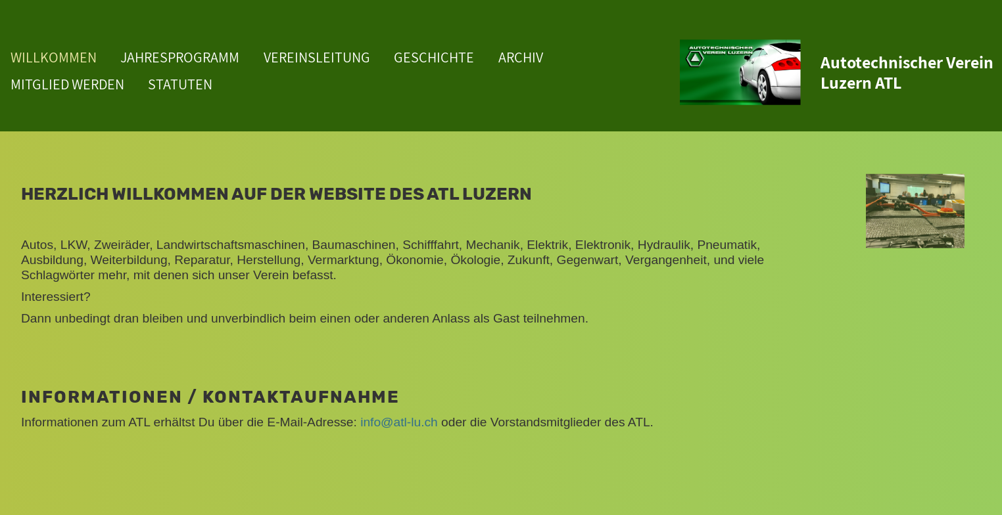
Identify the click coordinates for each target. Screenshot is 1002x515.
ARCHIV (520, 57)
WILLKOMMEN (54, 57)
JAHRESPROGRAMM (179, 57)
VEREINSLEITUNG (317, 57)
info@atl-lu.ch (399, 422)
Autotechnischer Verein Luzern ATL (907, 72)
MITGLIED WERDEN (67, 84)
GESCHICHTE (434, 57)
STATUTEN (180, 84)
